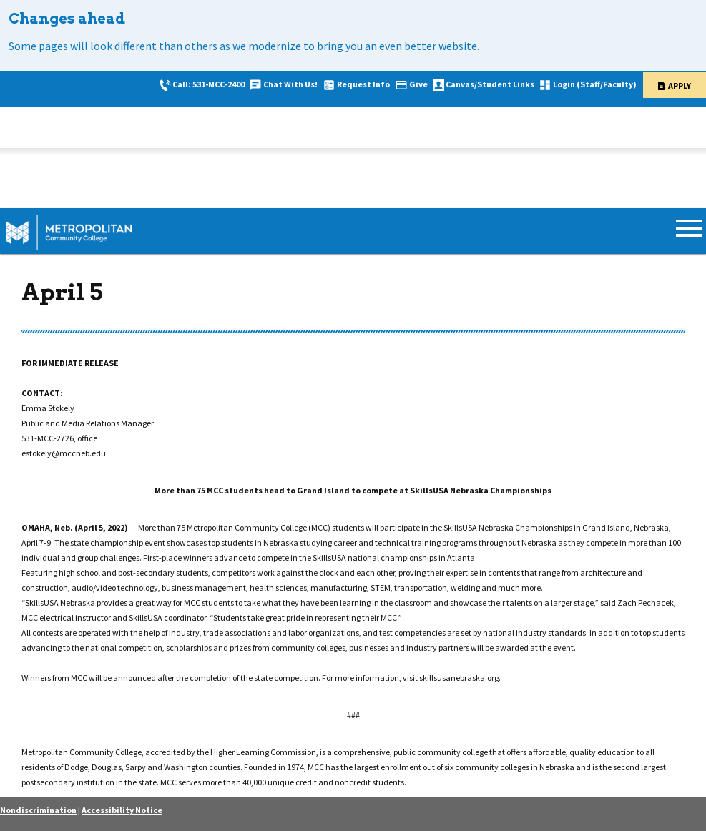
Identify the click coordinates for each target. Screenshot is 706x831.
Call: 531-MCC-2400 (208, 84)
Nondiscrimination (38, 810)
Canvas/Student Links (490, 84)
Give (418, 84)
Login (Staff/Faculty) (595, 84)
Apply (679, 85)
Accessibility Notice (122, 810)
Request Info (363, 84)
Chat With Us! (290, 84)
